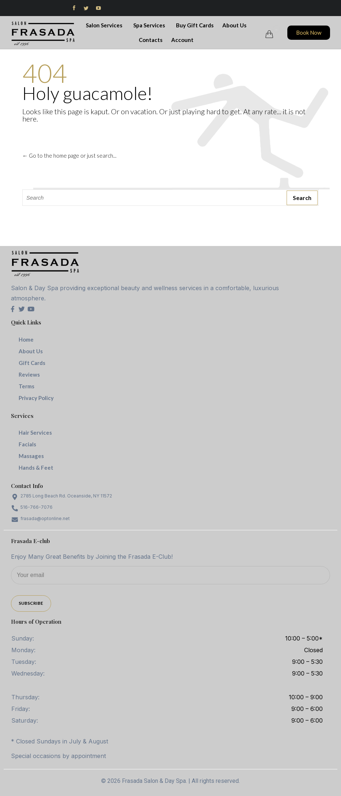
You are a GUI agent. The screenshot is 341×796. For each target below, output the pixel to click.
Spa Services (150, 25)
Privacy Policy (36, 398)
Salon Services (105, 25)
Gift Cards (32, 362)
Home (26, 339)
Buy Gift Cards (195, 25)
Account (183, 39)
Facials (27, 444)
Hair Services (35, 432)
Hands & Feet (36, 467)
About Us (235, 25)
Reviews (29, 374)
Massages (31, 456)
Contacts (150, 39)
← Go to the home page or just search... (69, 155)
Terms (26, 386)
